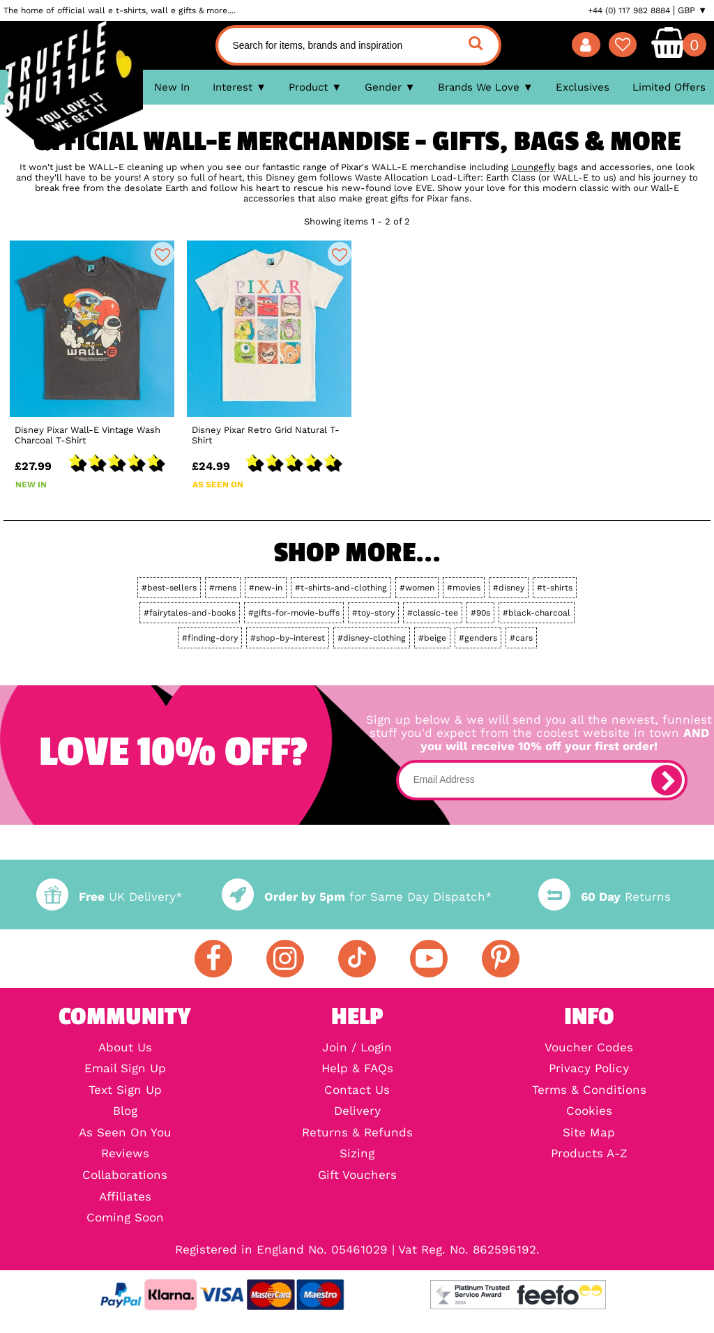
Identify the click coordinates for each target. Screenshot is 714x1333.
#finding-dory (210, 638)
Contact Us (357, 1091)
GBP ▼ (692, 10)
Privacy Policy (589, 1069)
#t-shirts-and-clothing (341, 588)
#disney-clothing (371, 638)
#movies (463, 588)
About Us (125, 1048)
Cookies (589, 1112)
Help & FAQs (357, 1069)
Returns (604, 897)
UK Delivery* (109, 897)
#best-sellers (169, 588)
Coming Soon (125, 1218)
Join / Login (357, 1048)
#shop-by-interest (287, 638)
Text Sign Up (125, 1091)
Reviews (125, 1154)
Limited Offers (669, 87)
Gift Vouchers (357, 1176)
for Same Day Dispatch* (357, 897)
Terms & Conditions (589, 1091)
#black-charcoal (536, 613)
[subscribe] (666, 780)
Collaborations (124, 1176)
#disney (508, 588)
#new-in (265, 588)
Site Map (589, 1133)
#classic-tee (432, 613)
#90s (480, 613)
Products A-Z (589, 1154)
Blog (125, 1112)
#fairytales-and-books (190, 613)
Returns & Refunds (357, 1133)
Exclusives (582, 87)
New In (172, 87)
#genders (478, 638)
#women (417, 588)
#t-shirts (554, 588)
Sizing (357, 1154)
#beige (432, 638)
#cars (521, 638)
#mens (222, 588)
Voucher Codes (589, 1048)
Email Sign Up (125, 1069)
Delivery (357, 1112)
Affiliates (125, 1197)
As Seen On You (125, 1133)
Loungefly (533, 167)
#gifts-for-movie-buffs (294, 613)
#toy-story (373, 613)
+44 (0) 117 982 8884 (629, 10)
